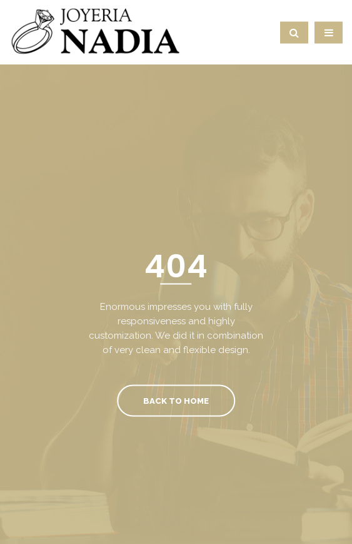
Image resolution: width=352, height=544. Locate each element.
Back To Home (176, 400)
